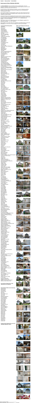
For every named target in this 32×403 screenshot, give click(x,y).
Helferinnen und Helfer (5, 21)
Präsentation (3, 23)
